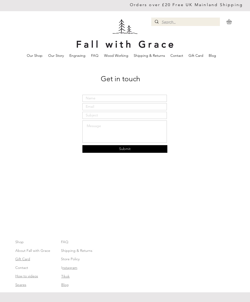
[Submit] (124, 149)
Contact (21, 267)
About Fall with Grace (32, 250)
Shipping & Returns (76, 250)
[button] (232, 21)
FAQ (64, 242)
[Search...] (185, 22)
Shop (19, 242)
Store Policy (70, 259)
